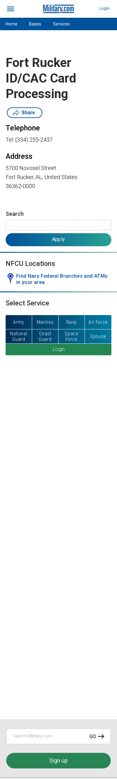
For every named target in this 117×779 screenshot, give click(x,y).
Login (104, 8)
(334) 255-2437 (34, 139)
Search (15, 213)
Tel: (10, 139)
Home (11, 23)
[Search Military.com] (58, 736)
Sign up (58, 760)
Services (61, 23)
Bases (35, 23)
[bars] (11, 9)
